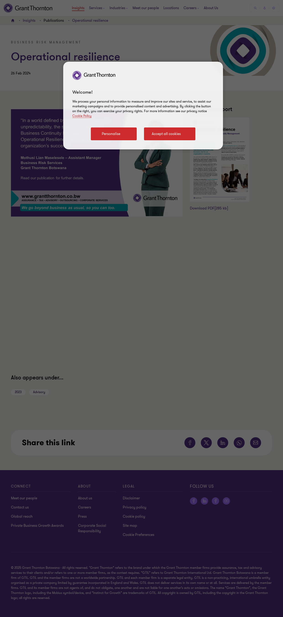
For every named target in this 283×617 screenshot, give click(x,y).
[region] (143, 105)
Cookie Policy (82, 116)
